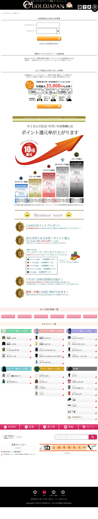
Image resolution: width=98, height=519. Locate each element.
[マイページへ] (89, 7)
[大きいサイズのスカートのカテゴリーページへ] (16, 369)
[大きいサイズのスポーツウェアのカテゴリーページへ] (81, 382)
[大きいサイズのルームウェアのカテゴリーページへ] (81, 394)
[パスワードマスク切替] (57, 31)
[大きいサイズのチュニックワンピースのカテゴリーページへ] (49, 350)
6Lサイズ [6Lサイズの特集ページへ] (73, 317)
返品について (53, 499)
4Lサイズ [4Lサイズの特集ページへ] (40, 317)
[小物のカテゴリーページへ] (81, 400)
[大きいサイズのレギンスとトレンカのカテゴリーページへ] (81, 356)
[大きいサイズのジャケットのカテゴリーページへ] (49, 382)
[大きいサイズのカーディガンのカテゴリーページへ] (49, 376)
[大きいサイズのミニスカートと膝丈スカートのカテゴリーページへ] (16, 376)
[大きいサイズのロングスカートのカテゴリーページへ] (16, 382)
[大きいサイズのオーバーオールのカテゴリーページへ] (49, 362)
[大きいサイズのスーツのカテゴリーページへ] (81, 376)
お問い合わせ (63, 499)
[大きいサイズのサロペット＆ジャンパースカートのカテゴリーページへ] (49, 356)
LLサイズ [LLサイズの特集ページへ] (8, 317)
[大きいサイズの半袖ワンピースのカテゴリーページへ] (49, 344)
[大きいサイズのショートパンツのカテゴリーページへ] (81, 338)
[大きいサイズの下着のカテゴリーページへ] (81, 412)
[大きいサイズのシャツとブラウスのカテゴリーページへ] (16, 350)
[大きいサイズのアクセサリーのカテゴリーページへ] (81, 418)
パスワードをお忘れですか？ (49, 44)
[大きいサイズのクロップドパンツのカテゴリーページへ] (81, 344)
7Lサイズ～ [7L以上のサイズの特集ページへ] (89, 317)
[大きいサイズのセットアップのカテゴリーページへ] (81, 388)
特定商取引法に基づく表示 (39, 499)
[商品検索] (93, 437)
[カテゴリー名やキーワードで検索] (72, 437)
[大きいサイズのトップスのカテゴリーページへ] (16, 331)
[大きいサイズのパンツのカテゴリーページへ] (81, 331)
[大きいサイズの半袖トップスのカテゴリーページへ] (16, 338)
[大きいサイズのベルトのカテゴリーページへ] (81, 406)
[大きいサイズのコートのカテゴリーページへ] (49, 394)
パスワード (31, 31)
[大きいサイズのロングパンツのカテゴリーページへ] (81, 350)
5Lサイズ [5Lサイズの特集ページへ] (57, 317)
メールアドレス (30, 25)
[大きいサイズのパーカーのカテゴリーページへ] (49, 388)
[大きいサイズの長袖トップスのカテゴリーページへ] (16, 344)
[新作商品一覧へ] (79, 7)
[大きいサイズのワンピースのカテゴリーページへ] (49, 331)
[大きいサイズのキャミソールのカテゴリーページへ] (16, 356)
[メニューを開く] (95, 7)
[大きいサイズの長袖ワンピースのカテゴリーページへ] (49, 338)
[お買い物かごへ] (84, 7)
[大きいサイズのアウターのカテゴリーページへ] (49, 369)
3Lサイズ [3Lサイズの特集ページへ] (24, 317)
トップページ (6, 14)
